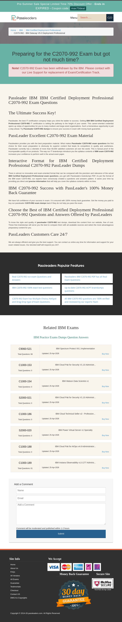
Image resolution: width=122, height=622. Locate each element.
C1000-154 (25, 381)
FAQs (12, 572)
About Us (14, 568)
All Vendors (15, 576)
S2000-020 (25, 430)
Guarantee (14, 583)
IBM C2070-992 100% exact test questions (32, 287)
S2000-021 (25, 397)
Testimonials (15, 587)
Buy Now (105, 354)
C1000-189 (25, 462)
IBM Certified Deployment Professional (43, 30)
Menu (73, 17)
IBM (21, 30)
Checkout (14, 590)
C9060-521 (25, 348)
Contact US (15, 594)
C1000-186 (25, 414)
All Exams (14, 579)
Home (13, 30)
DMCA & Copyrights (18, 598)
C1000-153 (25, 365)
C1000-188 (25, 446)
